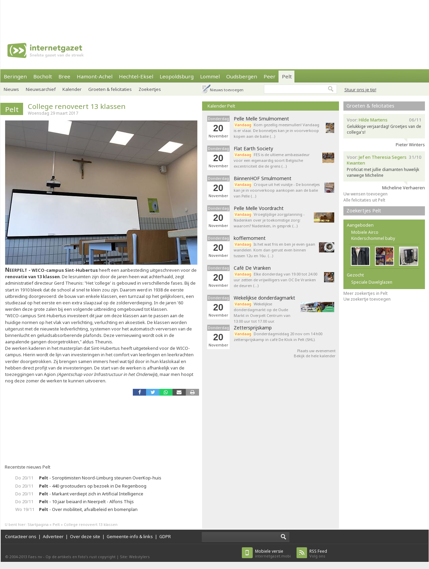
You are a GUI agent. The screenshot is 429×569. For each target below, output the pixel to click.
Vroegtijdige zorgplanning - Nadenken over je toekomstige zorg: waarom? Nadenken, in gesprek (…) (269, 220)
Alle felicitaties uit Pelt (364, 200)
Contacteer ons (20, 536)
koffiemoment (250, 238)
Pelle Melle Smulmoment (261, 119)
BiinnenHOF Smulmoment (262, 178)
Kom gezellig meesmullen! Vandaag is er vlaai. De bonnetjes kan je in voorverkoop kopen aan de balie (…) (276, 130)
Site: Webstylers (135, 556)
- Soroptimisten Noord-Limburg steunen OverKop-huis (100, 478)
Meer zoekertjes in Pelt (365, 293)
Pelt (12, 109)
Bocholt (42, 76)
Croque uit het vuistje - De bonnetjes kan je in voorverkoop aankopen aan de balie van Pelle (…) (277, 190)
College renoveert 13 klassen (77, 106)
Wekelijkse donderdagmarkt (264, 298)
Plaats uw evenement (316, 350)
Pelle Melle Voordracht (259, 208)
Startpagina (38, 524)
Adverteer (53, 536)
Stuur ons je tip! (360, 90)
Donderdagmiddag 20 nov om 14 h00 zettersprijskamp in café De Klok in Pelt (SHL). (278, 336)
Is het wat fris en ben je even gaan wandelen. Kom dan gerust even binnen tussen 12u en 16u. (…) (274, 250)
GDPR (165, 536)
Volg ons (318, 553)
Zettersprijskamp (253, 328)
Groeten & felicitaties (370, 105)
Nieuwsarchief (41, 89)
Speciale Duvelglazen (371, 282)
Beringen (15, 76)
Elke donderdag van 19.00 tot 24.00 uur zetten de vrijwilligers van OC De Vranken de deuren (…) (275, 279)
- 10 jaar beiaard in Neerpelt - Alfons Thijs (86, 501)
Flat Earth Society (253, 149)
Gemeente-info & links (130, 536)
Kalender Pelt (221, 106)
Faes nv (35, 556)
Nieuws (11, 89)
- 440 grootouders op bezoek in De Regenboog (92, 486)
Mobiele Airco (364, 232)
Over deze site (85, 536)
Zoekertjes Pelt (363, 210)
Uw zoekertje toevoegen (367, 299)
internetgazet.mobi (273, 553)
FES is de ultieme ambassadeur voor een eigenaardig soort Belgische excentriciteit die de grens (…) (272, 160)
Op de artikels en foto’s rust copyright (80, 556)
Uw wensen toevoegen (365, 194)
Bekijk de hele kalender (315, 355)
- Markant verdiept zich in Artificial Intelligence (91, 494)
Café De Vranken (252, 268)
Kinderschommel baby (373, 238)
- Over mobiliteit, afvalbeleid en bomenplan (88, 509)
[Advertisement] (170, 47)
